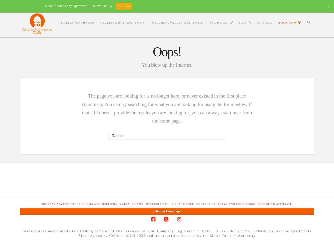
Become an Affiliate (274, 204)
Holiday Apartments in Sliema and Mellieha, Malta (86, 204)
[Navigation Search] (308, 22)
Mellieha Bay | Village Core (170, 204)
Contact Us (205, 204)
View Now (124, 6)
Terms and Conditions (236, 204)
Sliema (138, 204)
